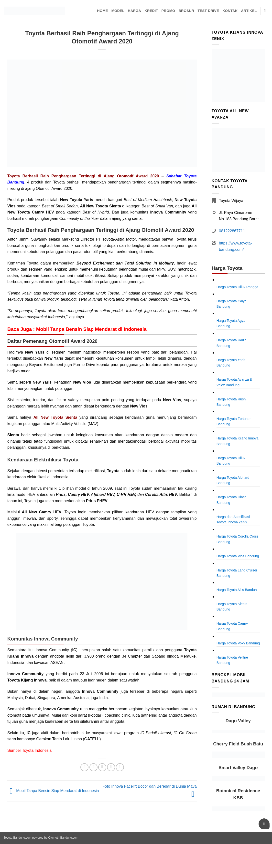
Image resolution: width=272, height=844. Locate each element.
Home (102, 11)
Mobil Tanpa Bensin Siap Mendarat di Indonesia (53, 791)
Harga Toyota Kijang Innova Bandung (238, 441)
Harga (134, 11)
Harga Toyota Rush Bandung (231, 402)
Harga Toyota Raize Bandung (232, 342)
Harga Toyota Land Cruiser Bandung (237, 573)
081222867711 (232, 231)
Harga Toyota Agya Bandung (231, 323)
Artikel (249, 11)
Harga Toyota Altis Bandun (237, 590)
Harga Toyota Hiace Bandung (232, 499)
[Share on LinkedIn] (120, 767)
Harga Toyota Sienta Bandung (232, 606)
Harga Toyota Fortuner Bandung (234, 421)
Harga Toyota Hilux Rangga (237, 287)
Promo (168, 11)
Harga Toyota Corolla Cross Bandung (238, 539)
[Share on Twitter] (93, 767)
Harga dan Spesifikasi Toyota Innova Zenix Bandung (233, 520)
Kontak (230, 11)
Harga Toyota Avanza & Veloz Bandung (234, 382)
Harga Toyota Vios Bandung (238, 556)
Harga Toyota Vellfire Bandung (232, 660)
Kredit (151, 11)
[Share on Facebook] (84, 767)
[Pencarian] (266, 11)
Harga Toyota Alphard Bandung (233, 480)
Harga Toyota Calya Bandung (232, 303)
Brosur (186, 11)
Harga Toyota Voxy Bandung (238, 643)
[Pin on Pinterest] (111, 767)
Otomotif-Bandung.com (63, 837)
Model (117, 11)
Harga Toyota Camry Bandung (232, 626)
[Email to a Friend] (102, 767)
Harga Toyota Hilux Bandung (231, 460)
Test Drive (208, 11)
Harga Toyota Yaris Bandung (231, 362)
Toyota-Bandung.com (17, 837)
